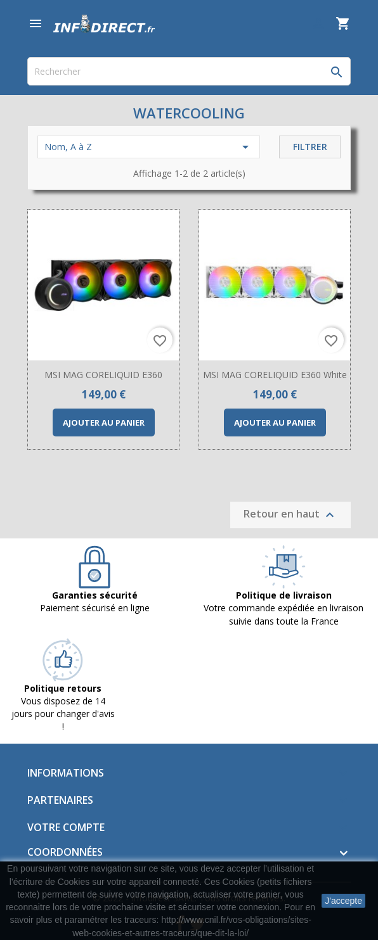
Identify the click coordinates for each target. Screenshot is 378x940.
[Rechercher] (189, 71)
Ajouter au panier (104, 422)
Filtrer (310, 147)
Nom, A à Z (148, 147)
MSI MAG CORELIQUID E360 (103, 375)
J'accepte (343, 901)
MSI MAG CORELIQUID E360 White (275, 375)
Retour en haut (290, 515)
